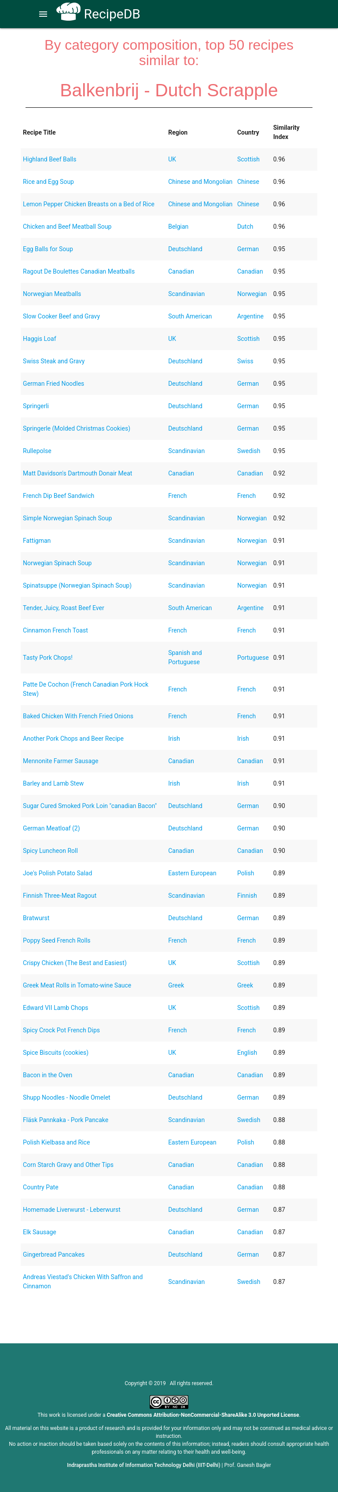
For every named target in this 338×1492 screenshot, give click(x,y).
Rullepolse (37, 450)
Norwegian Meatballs (52, 293)
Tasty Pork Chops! (48, 657)
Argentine (250, 316)
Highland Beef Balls (49, 159)
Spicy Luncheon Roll (50, 850)
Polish (245, 873)
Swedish (249, 450)
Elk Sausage (39, 1232)
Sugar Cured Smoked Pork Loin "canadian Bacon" (90, 805)
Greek (176, 985)
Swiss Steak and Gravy (53, 361)
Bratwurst (36, 918)
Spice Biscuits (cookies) (55, 1052)
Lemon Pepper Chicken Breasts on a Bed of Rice (88, 204)
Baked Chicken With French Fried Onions (78, 716)
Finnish (247, 895)
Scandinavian (186, 293)
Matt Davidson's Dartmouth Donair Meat (77, 473)
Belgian (178, 226)
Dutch (245, 226)
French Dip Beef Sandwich (58, 495)
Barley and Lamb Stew (53, 783)
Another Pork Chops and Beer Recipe (73, 738)
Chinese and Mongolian (200, 181)
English (247, 1052)
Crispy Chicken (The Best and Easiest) (75, 962)
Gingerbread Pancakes (53, 1254)
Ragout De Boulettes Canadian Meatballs (79, 271)
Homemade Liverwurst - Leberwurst (72, 1209)
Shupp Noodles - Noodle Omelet (66, 1097)
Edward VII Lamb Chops (55, 1007)
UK (172, 159)
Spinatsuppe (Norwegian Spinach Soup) (77, 585)
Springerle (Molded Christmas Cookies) (76, 428)
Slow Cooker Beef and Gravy (61, 316)
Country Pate (40, 1187)
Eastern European (192, 873)
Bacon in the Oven (47, 1075)
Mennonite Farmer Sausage (60, 760)
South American (190, 316)
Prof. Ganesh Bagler (247, 1465)
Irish (174, 738)
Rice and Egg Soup (48, 181)
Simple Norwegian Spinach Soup (67, 518)
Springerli (36, 406)
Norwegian (252, 293)
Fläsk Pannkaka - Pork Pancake (65, 1119)
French (177, 495)
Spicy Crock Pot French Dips (61, 1030)
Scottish (248, 159)
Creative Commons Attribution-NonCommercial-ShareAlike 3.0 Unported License (203, 1415)
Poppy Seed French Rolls (57, 940)
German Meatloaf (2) (51, 828)
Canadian (181, 271)
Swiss (245, 361)
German (248, 248)
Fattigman (37, 540)
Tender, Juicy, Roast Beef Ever (63, 607)
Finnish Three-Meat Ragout (59, 895)
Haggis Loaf (39, 338)
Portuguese (253, 657)
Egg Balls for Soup (48, 248)
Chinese (248, 181)
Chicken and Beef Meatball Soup (67, 226)
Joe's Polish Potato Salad (57, 873)
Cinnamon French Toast (55, 630)
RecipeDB (98, 14)
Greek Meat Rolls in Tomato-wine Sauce (77, 985)
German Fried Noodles (53, 383)
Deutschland (185, 248)
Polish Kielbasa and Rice (56, 1142)
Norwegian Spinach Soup (57, 563)
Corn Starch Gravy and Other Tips (68, 1164)
